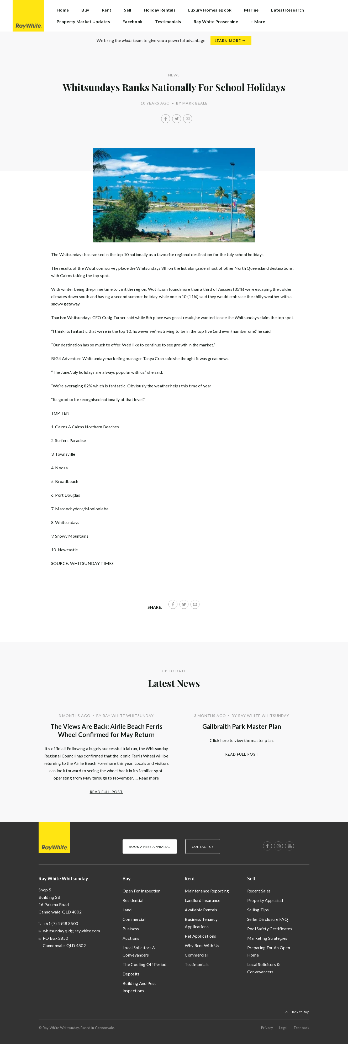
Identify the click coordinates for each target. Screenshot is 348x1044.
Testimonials (168, 21)
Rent (190, 878)
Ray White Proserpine (216, 21)
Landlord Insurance (202, 900)
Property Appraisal (265, 900)
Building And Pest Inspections (139, 987)
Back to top (300, 1012)
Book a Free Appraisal (150, 847)
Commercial (134, 919)
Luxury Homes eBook (209, 9)
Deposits (131, 973)
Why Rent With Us (202, 945)
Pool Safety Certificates (269, 928)
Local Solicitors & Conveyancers (139, 951)
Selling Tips (258, 909)
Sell (251, 878)
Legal (283, 1028)
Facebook (133, 21)
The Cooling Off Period (145, 964)
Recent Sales (259, 890)
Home (63, 9)
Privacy (267, 1028)
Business (131, 928)
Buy (127, 878)
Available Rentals (201, 909)
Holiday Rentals (160, 9)
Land (127, 909)
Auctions (131, 938)
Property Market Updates (83, 21)
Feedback (301, 1028)
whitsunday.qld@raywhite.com (71, 930)
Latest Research (287, 9)
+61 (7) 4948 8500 (60, 923)
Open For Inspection (142, 890)
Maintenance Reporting (207, 890)
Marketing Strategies (267, 938)
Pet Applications (200, 935)
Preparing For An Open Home (268, 951)
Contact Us (203, 847)
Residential (133, 900)
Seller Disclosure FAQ (267, 919)
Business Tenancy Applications (201, 923)
